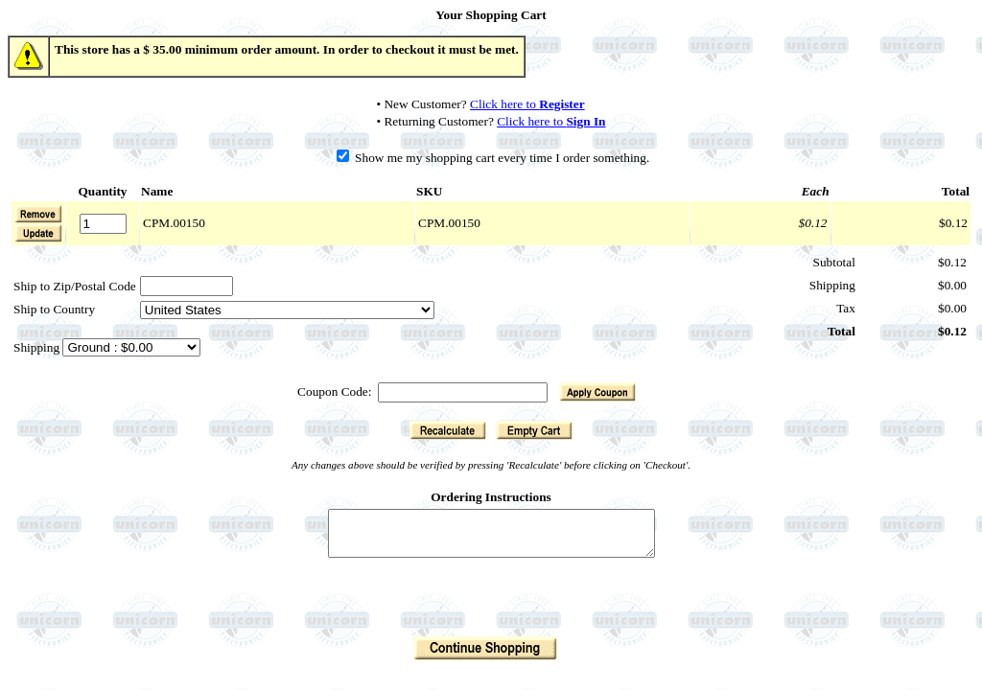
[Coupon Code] (463, 392)
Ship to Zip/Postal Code (74, 286)
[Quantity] (103, 224)
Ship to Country (54, 309)
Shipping (37, 347)
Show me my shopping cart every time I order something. (493, 157)
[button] (38, 232)
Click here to (527, 104)
